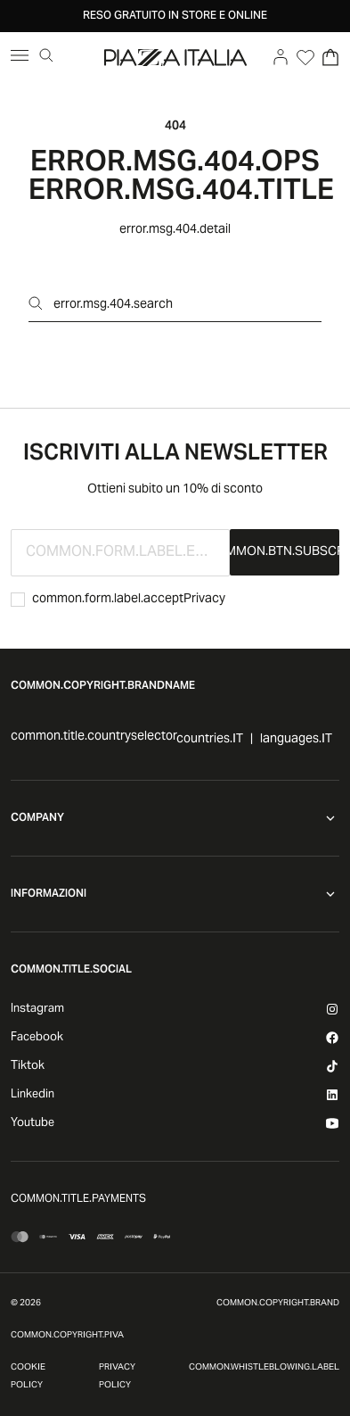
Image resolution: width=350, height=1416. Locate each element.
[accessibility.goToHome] (175, 57)
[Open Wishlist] (305, 57)
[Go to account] (280, 57)
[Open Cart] (330, 57)
